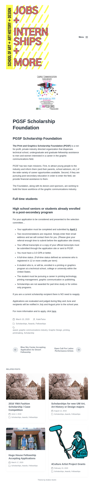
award (15, 330)
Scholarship (29, 333)
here (54, 311)
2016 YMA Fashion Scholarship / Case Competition (19, 417)
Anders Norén (51, 480)
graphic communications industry (33, 330)
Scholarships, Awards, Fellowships (31, 324)
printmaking (18, 333)
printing (66, 330)
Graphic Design (55, 330)
